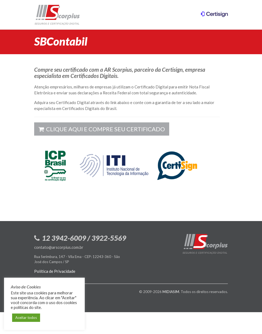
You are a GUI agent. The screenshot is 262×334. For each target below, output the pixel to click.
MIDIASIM (170, 292)
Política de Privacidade (54, 271)
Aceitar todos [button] (26, 317)
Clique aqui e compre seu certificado (101, 129)
